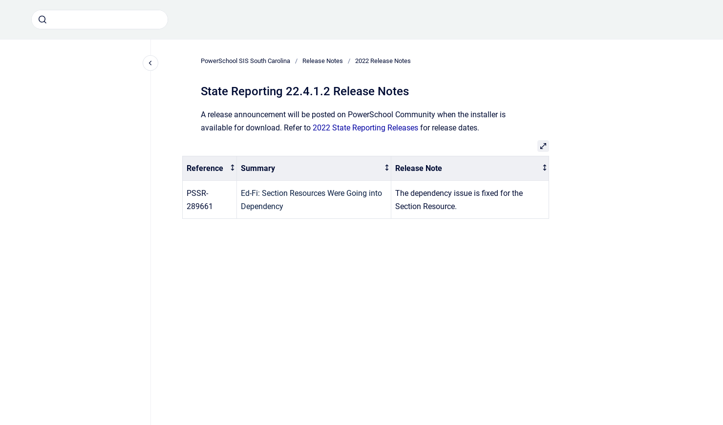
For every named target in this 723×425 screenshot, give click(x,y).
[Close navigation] (150, 63)
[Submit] (42, 19)
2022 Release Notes (383, 60)
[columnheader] (210, 168)
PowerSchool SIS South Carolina (245, 60)
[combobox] (100, 19)
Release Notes (322, 60)
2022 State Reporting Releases (365, 127)
